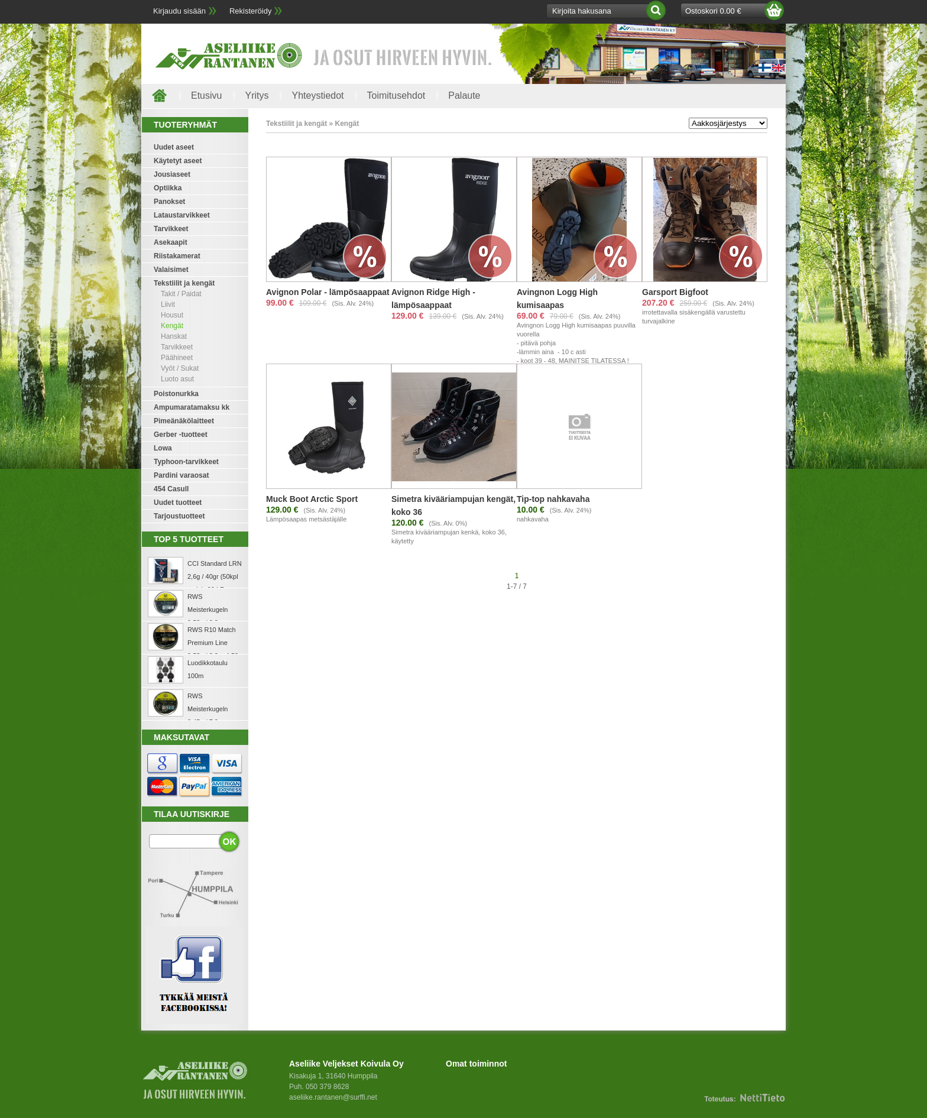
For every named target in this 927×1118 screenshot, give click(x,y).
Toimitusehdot (396, 95)
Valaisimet (171, 269)
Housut (172, 315)
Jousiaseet (172, 174)
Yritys (256, 95)
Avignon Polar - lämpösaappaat (328, 292)
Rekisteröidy (250, 11)
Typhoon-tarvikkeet (186, 462)
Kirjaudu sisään (179, 11)
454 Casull (171, 489)
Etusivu (206, 95)
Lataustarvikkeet (182, 215)
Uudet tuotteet (178, 502)
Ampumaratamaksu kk (191, 407)
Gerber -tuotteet (181, 434)
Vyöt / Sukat (180, 368)
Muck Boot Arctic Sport (312, 499)
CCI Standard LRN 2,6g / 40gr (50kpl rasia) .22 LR (214, 576)
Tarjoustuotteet (179, 516)
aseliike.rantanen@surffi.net (333, 1097)
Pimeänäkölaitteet (184, 421)
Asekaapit (170, 242)
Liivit (168, 304)
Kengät (172, 326)
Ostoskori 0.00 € (713, 11)
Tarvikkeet (171, 229)
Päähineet (177, 358)
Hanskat (174, 336)
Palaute (464, 95)
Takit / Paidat (181, 294)
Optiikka (167, 188)
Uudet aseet (174, 147)
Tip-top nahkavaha (553, 499)
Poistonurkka (176, 394)
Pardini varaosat (181, 475)
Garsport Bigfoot (675, 292)
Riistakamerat (177, 256)
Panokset (169, 201)
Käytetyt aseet (178, 161)
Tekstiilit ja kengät (184, 283)
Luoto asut (177, 379)
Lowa (163, 448)
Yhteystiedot (317, 95)
